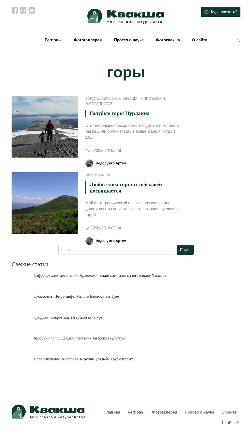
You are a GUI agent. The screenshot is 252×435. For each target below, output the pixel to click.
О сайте (199, 40)
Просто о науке (128, 40)
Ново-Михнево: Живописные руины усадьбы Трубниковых (83, 359)
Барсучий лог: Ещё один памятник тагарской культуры (79, 338)
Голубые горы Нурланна (120, 113)
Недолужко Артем (111, 163)
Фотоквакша (168, 40)
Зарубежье (111, 98)
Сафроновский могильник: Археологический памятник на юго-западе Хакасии (100, 275)
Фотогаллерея (88, 40)
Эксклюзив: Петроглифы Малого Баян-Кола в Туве (76, 296)
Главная (112, 412)
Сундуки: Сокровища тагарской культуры (68, 317)
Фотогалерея (164, 412)
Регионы (53, 40)
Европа (92, 98)
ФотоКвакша (97, 175)
